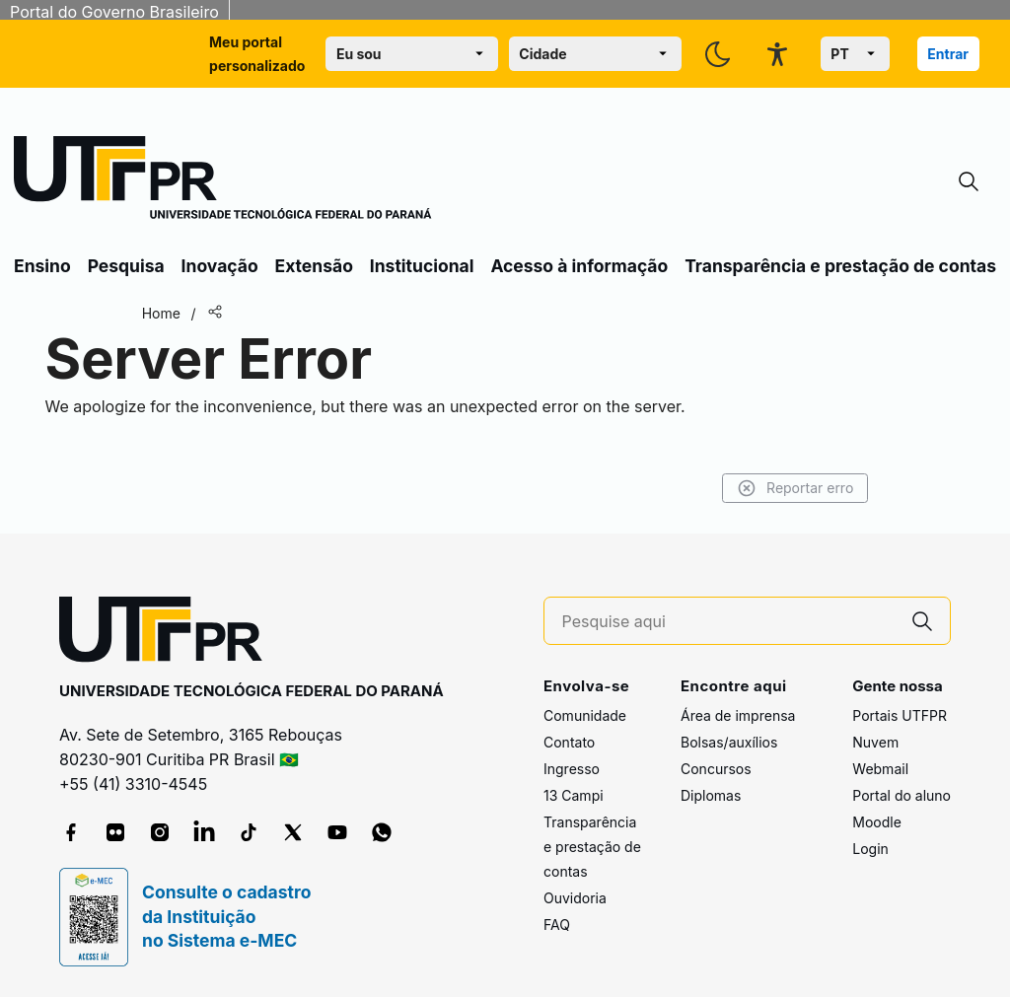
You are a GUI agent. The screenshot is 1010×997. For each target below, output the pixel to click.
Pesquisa (126, 265)
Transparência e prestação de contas (840, 265)
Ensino (42, 265)
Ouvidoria (575, 898)
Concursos (716, 768)
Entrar (948, 53)
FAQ (556, 924)
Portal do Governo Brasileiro (114, 12)
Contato (569, 742)
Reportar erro (785, 488)
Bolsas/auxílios (729, 742)
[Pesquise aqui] (729, 621)
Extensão (314, 265)
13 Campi (573, 795)
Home (170, 313)
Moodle (877, 822)
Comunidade (584, 715)
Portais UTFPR (899, 715)
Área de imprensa (738, 715)
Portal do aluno (901, 795)
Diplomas (711, 795)
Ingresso (571, 768)
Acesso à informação (579, 265)
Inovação (219, 265)
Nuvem (875, 742)
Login (870, 848)
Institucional (422, 265)
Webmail (880, 768)
